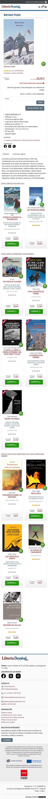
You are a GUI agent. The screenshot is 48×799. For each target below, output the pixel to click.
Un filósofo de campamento (36, 551)
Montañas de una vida (12, 625)
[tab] (6, 154)
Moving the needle (12, 419)
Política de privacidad (9, 720)
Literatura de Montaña (13, 140)
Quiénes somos (6, 712)
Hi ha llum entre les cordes (36, 293)
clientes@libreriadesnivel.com (13, 697)
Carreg (14, 117)
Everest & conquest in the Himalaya (12, 218)
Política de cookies (8, 722)
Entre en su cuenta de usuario (36, 2)
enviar (40, 102)
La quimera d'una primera (36, 356)
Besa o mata (36, 493)
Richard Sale (9, 66)
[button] (39, 7)
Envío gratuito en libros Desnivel (12, 717)
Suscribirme (7, 740)
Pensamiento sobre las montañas (12, 496)
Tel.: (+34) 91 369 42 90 (11, 693)
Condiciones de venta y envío (11, 715)
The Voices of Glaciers (12, 282)
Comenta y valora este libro (13, 73)
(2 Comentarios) (17, 71)
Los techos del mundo (36, 210)
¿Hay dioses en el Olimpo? (12, 558)
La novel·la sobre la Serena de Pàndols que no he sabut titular (12, 352)
